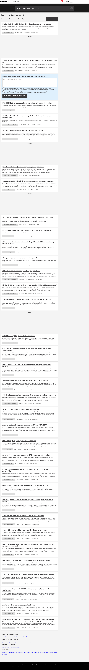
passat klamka (5, 642)
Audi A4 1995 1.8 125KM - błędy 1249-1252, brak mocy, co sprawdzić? (26, 299)
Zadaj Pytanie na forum (52, 19)
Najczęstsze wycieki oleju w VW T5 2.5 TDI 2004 (12, 652)
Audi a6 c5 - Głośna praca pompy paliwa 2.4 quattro (19, 605)
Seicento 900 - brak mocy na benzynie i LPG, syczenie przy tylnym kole (26, 455)
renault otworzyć (27, 642)
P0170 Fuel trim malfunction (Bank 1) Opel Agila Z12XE (21, 271)
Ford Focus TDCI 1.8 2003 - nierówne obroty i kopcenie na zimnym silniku (27, 230)
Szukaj (71, 8)
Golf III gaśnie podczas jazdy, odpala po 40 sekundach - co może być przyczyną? (29, 395)
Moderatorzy (15, 664)
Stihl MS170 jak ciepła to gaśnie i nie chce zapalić (19, 441)
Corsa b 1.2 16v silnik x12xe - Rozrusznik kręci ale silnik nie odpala (24, 530)
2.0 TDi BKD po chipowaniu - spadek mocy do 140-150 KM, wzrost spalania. (28, 574)
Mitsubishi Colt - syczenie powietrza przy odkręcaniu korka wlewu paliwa (27, 103)
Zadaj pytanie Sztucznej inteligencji (14, 95)
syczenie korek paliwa (7, 636)
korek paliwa (15, 636)
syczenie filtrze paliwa (23, 636)
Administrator (7, 664)
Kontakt (12, 666)
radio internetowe (6, 647)
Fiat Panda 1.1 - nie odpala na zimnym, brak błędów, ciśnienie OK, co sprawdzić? (29, 285)
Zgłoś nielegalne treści (21, 666)
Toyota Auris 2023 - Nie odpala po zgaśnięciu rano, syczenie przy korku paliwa (28, 181)
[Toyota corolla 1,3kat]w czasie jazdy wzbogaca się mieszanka (23, 167)
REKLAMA (71, 2)
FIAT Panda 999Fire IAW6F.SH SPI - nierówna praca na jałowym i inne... (26, 560)
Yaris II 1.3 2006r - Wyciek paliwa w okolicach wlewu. (20, 409)
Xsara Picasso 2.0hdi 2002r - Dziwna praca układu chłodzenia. (23, 516)
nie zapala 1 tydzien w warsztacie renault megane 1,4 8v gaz (22, 258)
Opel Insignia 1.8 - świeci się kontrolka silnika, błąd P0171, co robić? (25, 485)
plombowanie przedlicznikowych (16, 642)
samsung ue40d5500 (15, 647)
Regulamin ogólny (35, 664)
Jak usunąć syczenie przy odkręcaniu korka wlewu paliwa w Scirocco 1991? (28, 217)
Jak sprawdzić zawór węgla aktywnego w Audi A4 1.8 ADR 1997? (24, 425)
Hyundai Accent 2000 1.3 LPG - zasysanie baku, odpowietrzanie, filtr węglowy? (29, 619)
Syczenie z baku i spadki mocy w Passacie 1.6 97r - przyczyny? (23, 130)
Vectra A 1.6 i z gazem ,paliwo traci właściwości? (18, 336)
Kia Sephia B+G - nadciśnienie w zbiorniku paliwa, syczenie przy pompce (27, 24)
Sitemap (6, 666)
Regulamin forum (24, 664)
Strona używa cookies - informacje (48, 664)
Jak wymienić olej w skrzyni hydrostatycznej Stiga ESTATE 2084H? (25, 380)
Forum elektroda (16, 1)
